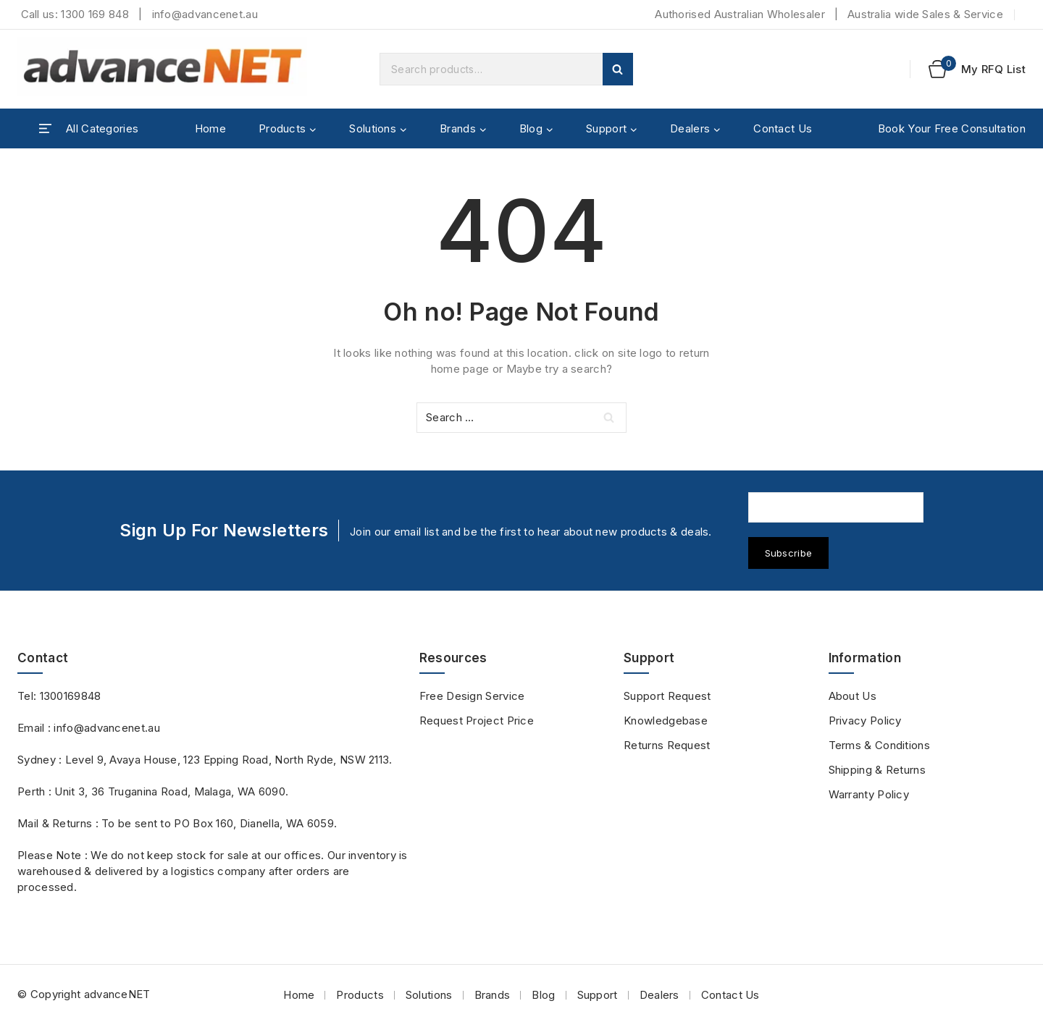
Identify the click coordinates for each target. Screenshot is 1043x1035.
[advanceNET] (162, 69)
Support (597, 995)
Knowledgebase (666, 720)
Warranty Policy (869, 794)
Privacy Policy (865, 720)
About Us (852, 696)
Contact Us (782, 128)
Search (618, 69)
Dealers (659, 995)
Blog (543, 995)
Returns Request (667, 745)
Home (210, 128)
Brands (492, 995)
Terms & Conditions (879, 745)
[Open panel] (88, 128)
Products (359, 995)
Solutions (429, 995)
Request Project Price (476, 720)
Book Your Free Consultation (952, 128)
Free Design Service (472, 696)
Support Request (667, 696)
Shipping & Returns (877, 770)
